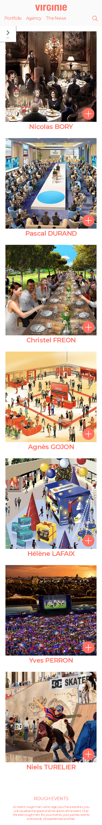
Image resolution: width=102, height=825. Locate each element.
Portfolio (13, 18)
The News (56, 18)
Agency (34, 18)
